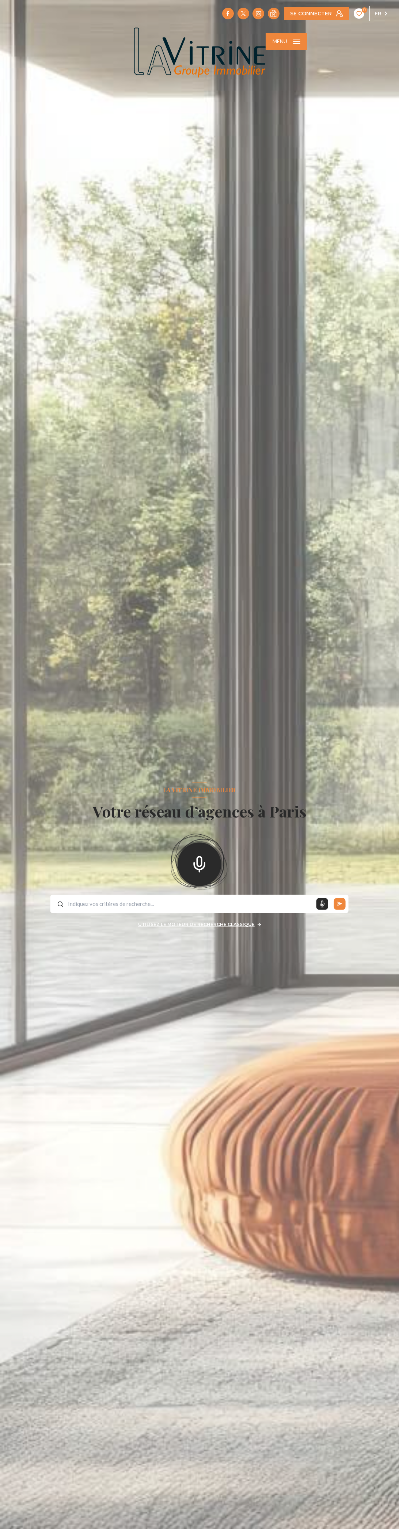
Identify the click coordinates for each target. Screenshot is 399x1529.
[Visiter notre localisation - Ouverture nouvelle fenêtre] (274, 13)
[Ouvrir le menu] (286, 41)
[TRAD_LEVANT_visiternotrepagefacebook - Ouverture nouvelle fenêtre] (228, 13)
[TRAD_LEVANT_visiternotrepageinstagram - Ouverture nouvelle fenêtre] (258, 13)
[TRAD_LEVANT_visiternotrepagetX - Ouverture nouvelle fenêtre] (243, 13)
